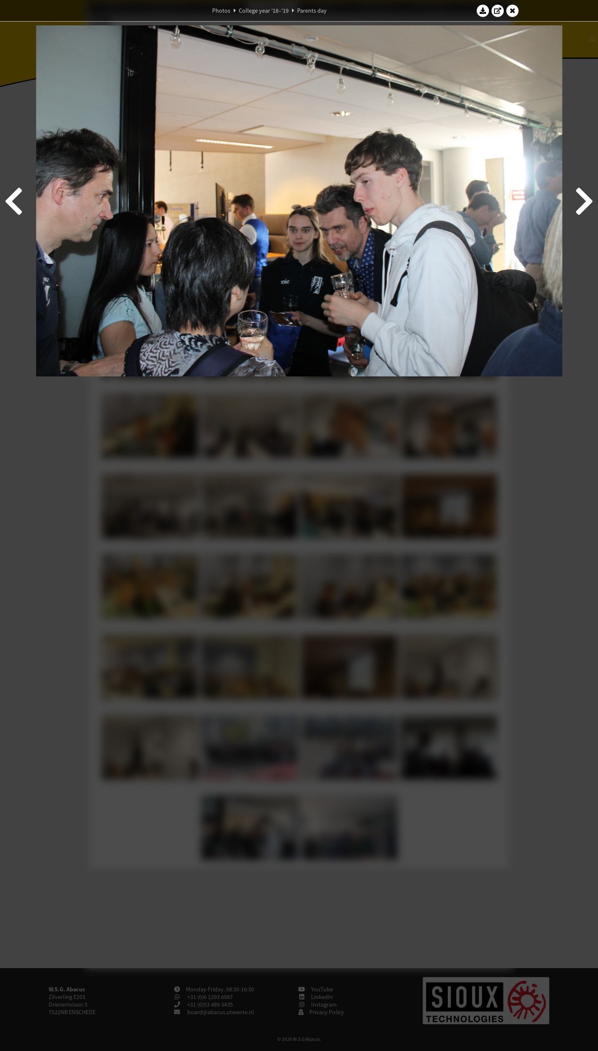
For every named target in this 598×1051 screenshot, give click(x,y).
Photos (221, 10)
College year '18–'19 (264, 10)
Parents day (312, 10)
